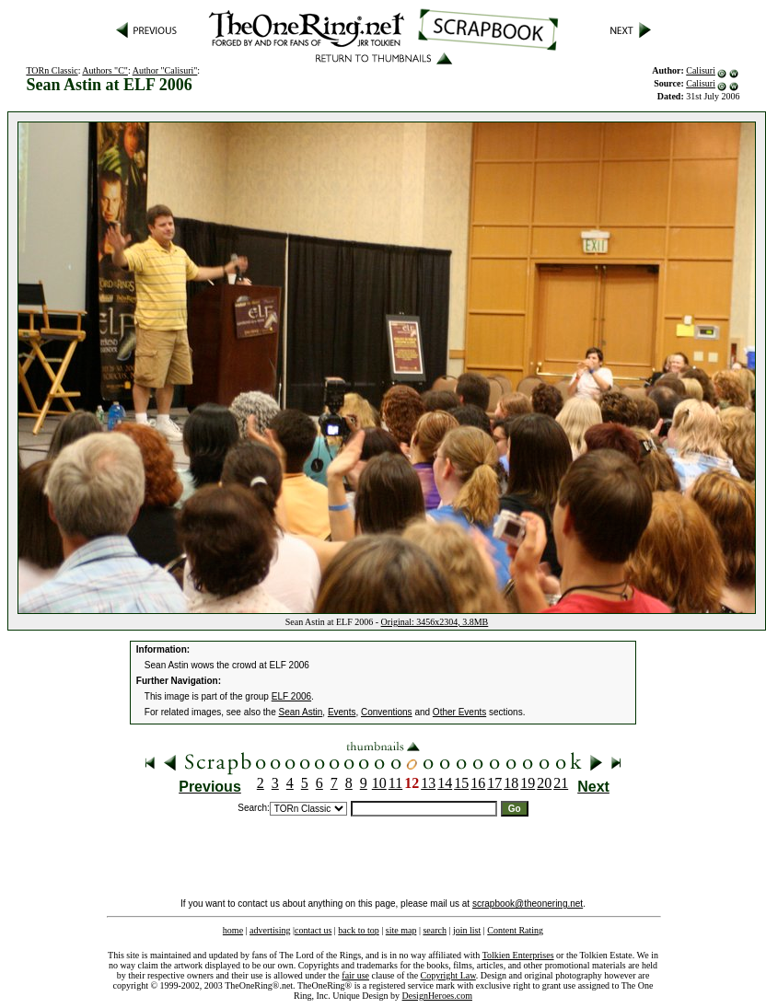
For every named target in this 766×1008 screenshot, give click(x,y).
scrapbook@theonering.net (527, 903)
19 (527, 783)
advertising (270, 930)
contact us (313, 930)
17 (494, 783)
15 (461, 783)
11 (395, 783)
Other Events (459, 712)
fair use (355, 975)
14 (444, 783)
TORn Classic (51, 70)
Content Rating (515, 930)
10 (379, 783)
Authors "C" (105, 70)
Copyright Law (448, 975)
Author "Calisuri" (165, 70)
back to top (358, 930)
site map (401, 930)
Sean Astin (301, 712)
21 (560, 783)
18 (511, 783)
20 (544, 783)
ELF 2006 (291, 696)
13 (428, 783)
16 (477, 783)
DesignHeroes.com (437, 996)
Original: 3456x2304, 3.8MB (435, 622)
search (435, 930)
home (233, 930)
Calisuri (700, 70)
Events (342, 712)
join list (467, 930)
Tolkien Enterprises (518, 955)
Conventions (386, 712)
